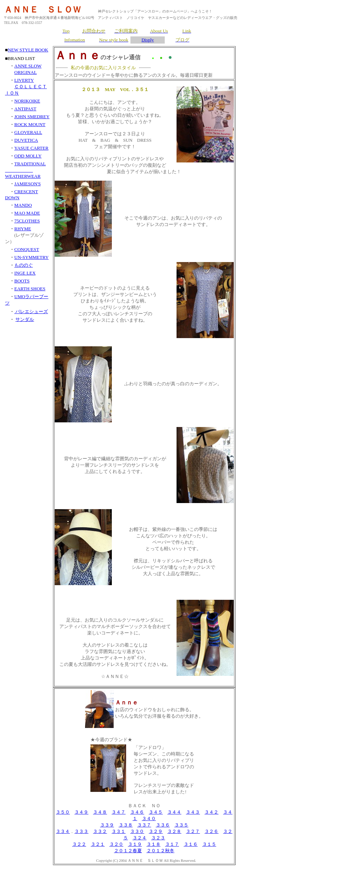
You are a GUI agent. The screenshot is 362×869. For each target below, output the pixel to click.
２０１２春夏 (128, 850)
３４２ (211, 812)
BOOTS (22, 280)
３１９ (135, 844)
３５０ (63, 812)
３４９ (81, 812)
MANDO (23, 205)
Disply (148, 39)
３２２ (79, 844)
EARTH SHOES (29, 288)
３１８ (153, 844)
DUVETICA (26, 140)
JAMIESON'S (27, 183)
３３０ (137, 831)
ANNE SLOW (27, 66)
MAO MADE (27, 213)
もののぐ (23, 265)
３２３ (158, 837)
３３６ (163, 825)
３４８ (100, 812)
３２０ (116, 844)
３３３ (81, 831)
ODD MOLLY (27, 156)
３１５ (209, 844)
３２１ (98, 844)
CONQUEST (26, 249)
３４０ (149, 818)
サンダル (24, 319)
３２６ (211, 831)
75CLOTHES (27, 220)
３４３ (193, 812)
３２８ (174, 831)
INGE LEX (25, 273)
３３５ (181, 825)
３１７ (172, 844)
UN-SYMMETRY (31, 257)
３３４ (63, 831)
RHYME (22, 228)
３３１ (118, 831)
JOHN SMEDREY (32, 116)
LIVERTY (24, 80)
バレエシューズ (31, 311)
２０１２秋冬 (160, 850)
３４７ (118, 812)
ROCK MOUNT (29, 124)
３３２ (100, 831)
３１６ (191, 844)
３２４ (140, 837)
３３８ (126, 825)
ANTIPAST (25, 108)
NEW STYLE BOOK (28, 49)
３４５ (156, 812)
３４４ (174, 812)
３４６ (137, 812)
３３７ (144, 825)
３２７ (193, 831)
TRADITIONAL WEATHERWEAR (25, 170)
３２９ (156, 831)
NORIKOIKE (27, 101)
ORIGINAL (25, 72)
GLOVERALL (28, 132)
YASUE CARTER (31, 148)
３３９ (107, 825)
